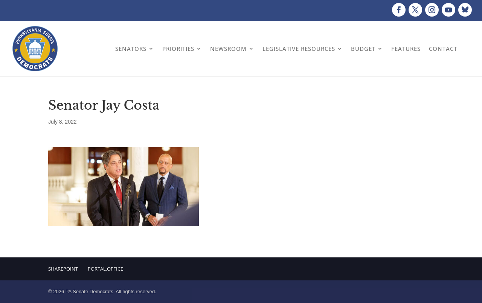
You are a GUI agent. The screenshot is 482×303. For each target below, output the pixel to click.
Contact (443, 48)
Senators (130, 48)
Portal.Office (105, 268)
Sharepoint (63, 268)
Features (406, 48)
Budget (363, 48)
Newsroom (228, 48)
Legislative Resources (298, 48)
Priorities (178, 48)
